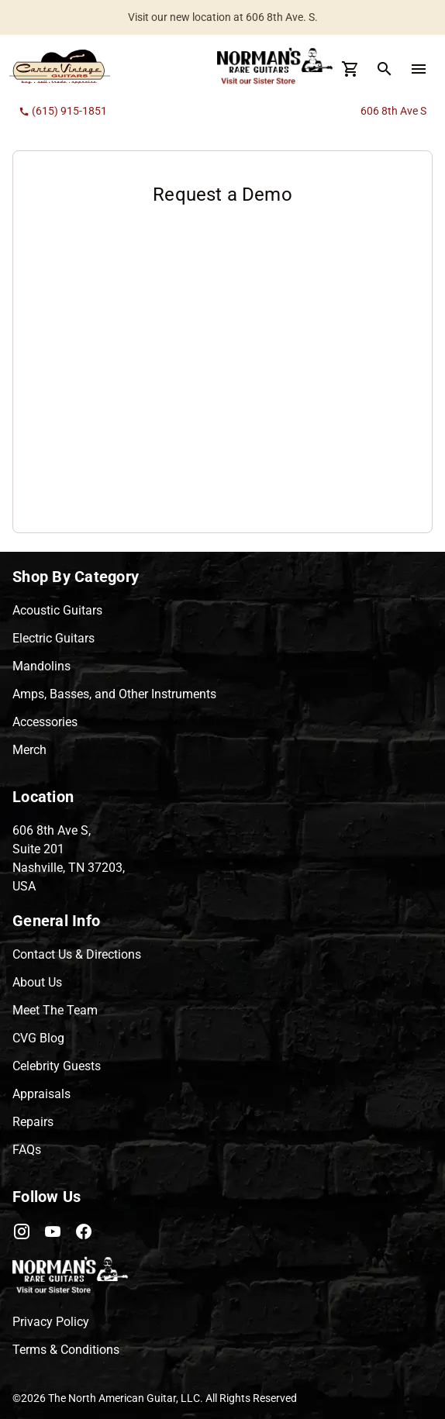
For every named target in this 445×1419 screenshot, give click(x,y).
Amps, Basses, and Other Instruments (114, 694)
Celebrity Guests (56, 1066)
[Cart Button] (350, 69)
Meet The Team (55, 1010)
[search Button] (384, 69)
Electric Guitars (53, 638)
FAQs (26, 1149)
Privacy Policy (50, 1321)
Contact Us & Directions (76, 954)
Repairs (32, 1121)
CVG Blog (38, 1038)
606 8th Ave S (393, 111)
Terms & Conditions (65, 1349)
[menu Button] (419, 69)
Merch (29, 749)
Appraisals (41, 1094)
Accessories (45, 722)
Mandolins (41, 666)
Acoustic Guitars (57, 610)
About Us (37, 982)
